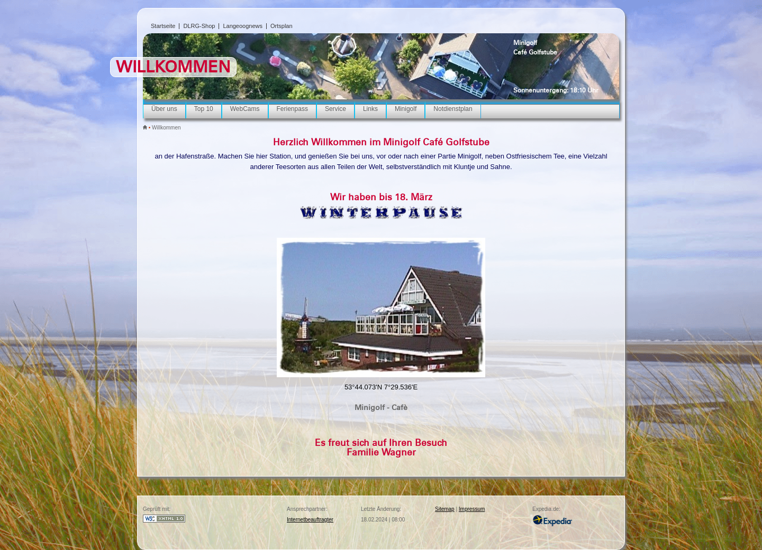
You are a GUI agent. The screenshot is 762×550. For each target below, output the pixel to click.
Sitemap (445, 509)
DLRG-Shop (199, 26)
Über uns (164, 109)
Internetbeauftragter (310, 520)
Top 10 (203, 109)
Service (335, 109)
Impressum (472, 509)
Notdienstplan (452, 109)
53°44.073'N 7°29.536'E (381, 387)
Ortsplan (281, 26)
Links (370, 109)
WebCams (245, 109)
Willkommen (166, 127)
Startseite (163, 26)
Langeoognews (242, 26)
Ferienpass (292, 109)
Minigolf (525, 42)
